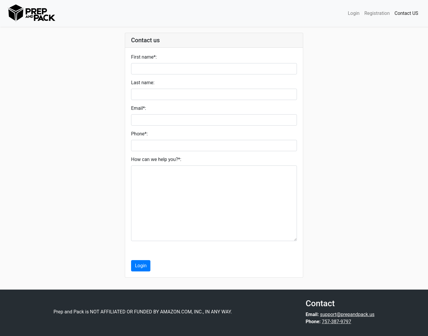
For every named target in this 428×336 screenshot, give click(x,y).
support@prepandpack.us (347, 314)
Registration (377, 13)
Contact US (406, 13)
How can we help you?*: (156, 159)
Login (353, 13)
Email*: (138, 108)
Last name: (143, 82)
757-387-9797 (336, 321)
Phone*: (139, 134)
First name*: (144, 57)
